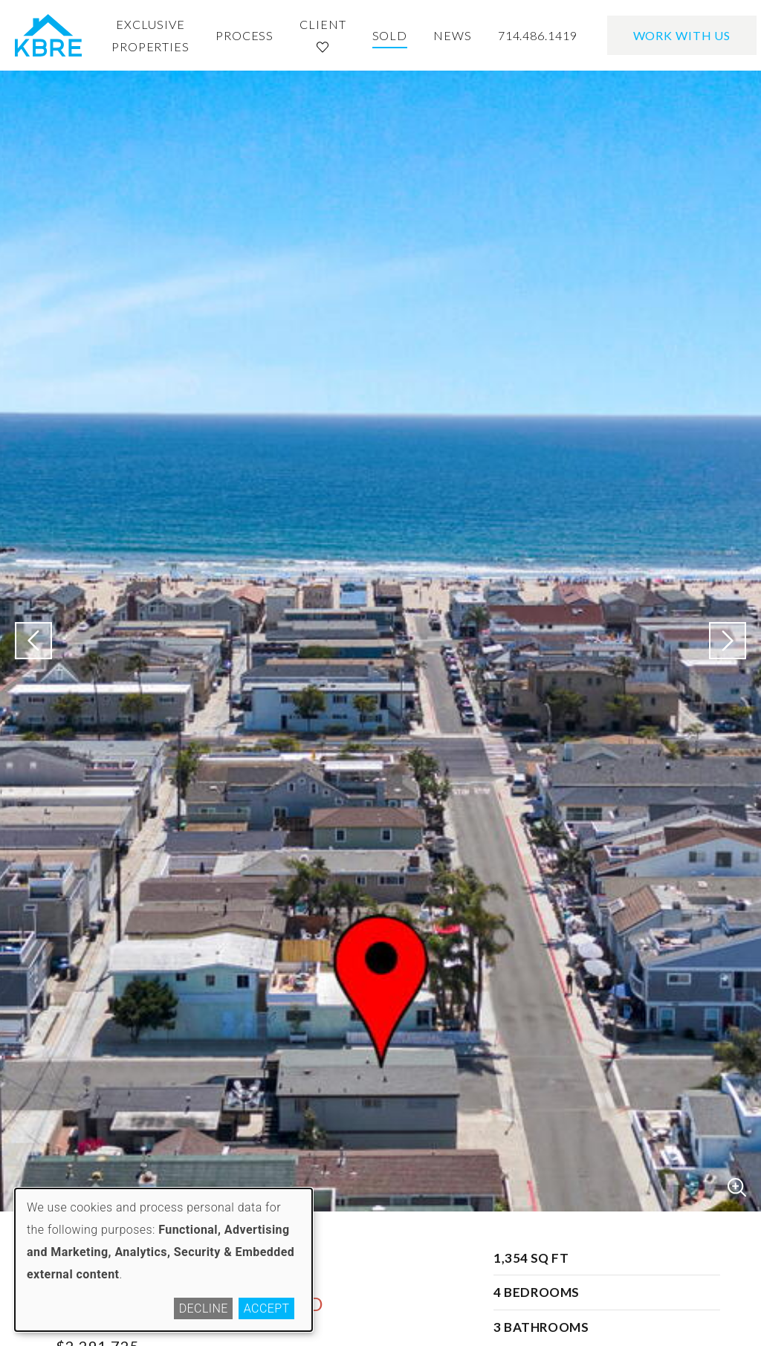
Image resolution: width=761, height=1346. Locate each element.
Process (244, 35)
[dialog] (163, 1259)
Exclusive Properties (150, 35)
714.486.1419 (537, 35)
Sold (390, 35)
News (452, 35)
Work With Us (682, 35)
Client (322, 35)
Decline (203, 1308)
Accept (267, 1308)
